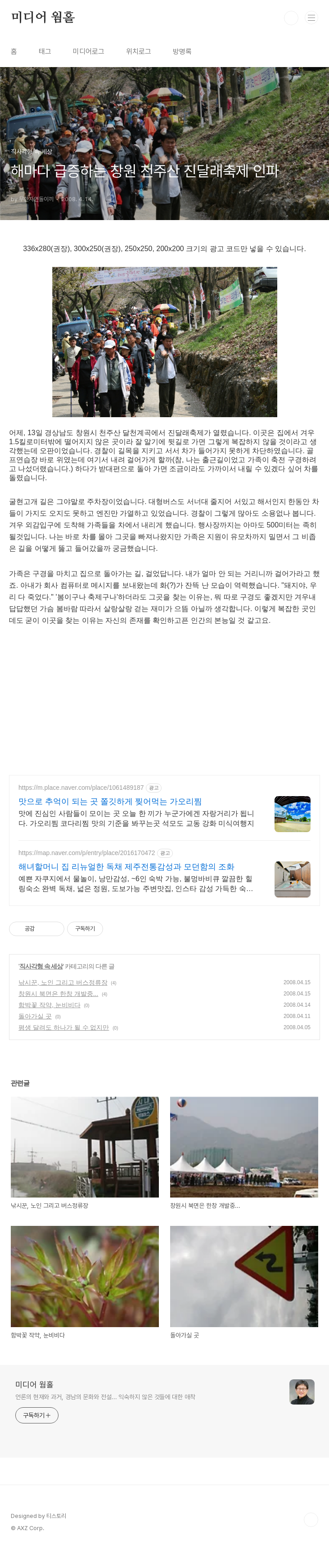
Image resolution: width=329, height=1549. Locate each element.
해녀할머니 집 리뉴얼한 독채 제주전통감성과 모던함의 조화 (126, 866)
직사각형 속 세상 (41, 966)
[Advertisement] (169, 703)
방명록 (182, 51)
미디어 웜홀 (43, 18)
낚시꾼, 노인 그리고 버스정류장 (63, 982)
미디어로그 (88, 51)
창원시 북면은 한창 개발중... (58, 993)
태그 (45, 51)
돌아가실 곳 (35, 1016)
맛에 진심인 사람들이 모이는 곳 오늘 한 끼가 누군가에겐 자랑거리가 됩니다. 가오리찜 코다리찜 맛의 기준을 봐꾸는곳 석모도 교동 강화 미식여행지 (136, 818)
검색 (291, 18)
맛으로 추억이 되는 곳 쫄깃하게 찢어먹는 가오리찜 (110, 801)
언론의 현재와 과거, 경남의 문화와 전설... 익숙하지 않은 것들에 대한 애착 (105, 1396)
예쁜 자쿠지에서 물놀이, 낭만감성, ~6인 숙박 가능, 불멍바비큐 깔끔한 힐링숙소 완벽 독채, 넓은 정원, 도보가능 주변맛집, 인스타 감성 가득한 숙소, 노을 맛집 (136, 884)
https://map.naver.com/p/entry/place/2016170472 (86, 852)
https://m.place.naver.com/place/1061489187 (81, 787)
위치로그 (138, 51)
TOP (311, 1520)
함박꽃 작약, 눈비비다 (49, 1005)
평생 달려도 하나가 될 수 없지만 (63, 1027)
